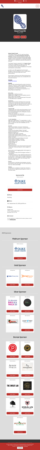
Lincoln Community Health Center (19, 58)
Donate (23, 37)
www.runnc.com (18, 1)
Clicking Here (13, 219)
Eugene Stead (27, 63)
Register (17, 37)
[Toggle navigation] (37, 6)
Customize (26, 446)
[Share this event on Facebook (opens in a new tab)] (23, 1)
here (19, 164)
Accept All (20, 447)
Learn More (20, 189)
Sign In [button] (20, 2)
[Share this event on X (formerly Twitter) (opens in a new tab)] (26, 1)
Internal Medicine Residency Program (19, 56)
